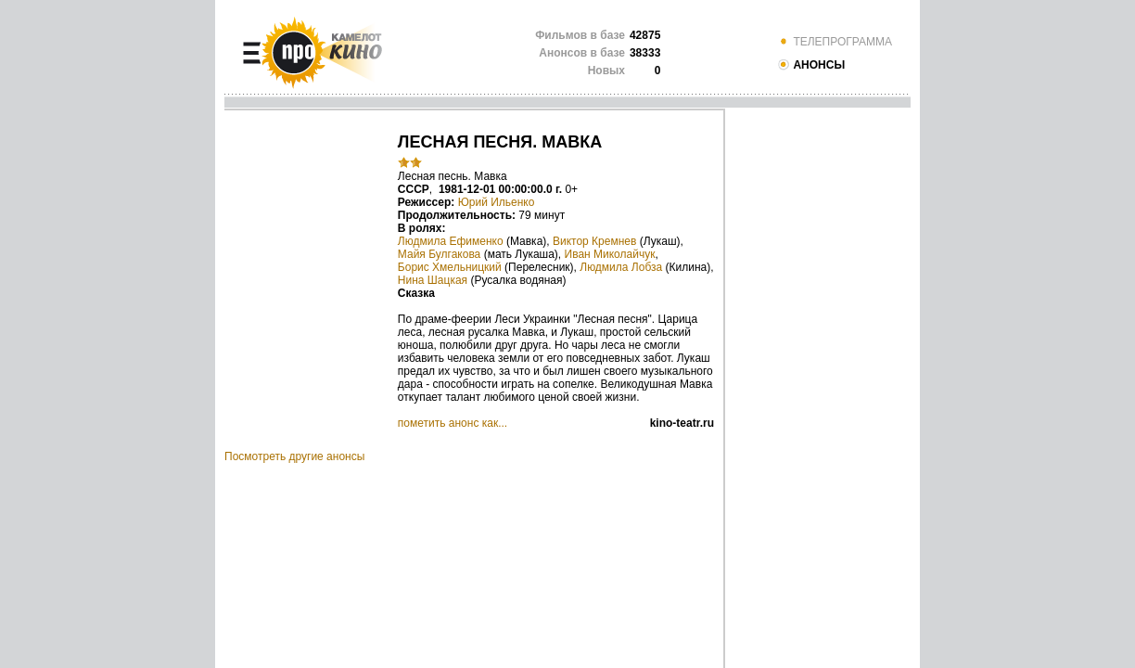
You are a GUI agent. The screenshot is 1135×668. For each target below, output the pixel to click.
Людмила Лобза (621, 267)
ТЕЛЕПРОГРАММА (834, 41)
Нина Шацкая (432, 280)
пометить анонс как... (452, 423)
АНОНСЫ (811, 64)
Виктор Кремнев (594, 241)
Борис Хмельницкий (450, 267)
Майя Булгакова (439, 254)
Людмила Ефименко (451, 241)
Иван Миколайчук (610, 254)
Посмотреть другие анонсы (294, 456)
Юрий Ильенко (496, 202)
